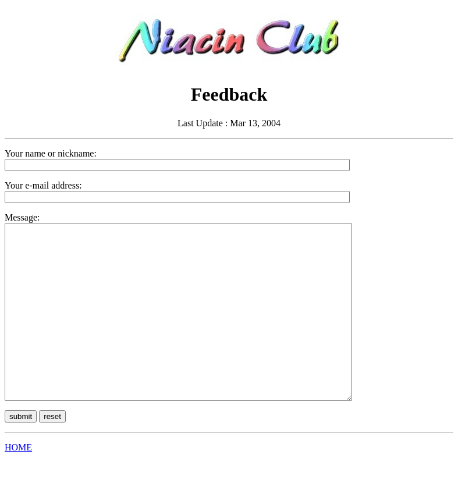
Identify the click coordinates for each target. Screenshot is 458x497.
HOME (18, 482)
